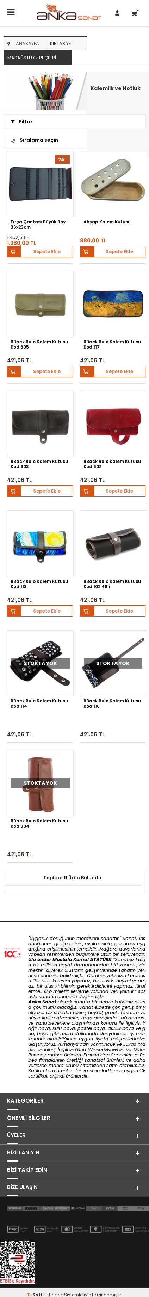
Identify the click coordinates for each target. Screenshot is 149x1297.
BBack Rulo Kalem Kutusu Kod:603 (39, 464)
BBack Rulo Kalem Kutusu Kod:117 (112, 344)
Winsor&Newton (106, 1049)
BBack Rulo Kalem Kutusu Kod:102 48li (112, 584)
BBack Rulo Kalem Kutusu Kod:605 (39, 344)
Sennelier (121, 1054)
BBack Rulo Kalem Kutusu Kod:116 (112, 703)
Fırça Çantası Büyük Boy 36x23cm (38, 224)
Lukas (129, 1044)
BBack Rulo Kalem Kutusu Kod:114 (39, 703)
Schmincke (102, 1044)
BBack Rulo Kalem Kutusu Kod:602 (112, 464)
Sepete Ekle (47, 251)
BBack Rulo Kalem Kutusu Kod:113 (39, 584)
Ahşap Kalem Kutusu (107, 222)
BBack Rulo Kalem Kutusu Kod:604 (39, 823)
